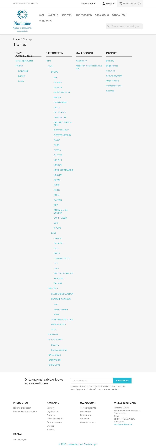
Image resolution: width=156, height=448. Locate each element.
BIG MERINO (60, 112)
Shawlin (55, 345)
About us (110, 70)
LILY (56, 263)
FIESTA (57, 150)
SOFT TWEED (60, 218)
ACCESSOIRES (84, 15)
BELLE (57, 107)
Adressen (84, 418)
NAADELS (53, 15)
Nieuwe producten (24, 60)
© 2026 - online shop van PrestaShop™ (78, 444)
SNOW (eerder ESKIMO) (61, 211)
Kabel (56, 314)
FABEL (57, 145)
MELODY (58, 165)
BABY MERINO (60, 102)
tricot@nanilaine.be (123, 424)
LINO (56, 268)
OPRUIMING (45, 20)
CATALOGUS (102, 15)
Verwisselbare (61, 309)
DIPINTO (58, 238)
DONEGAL (59, 243)
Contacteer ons (113, 85)
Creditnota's (86, 415)
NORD (57, 185)
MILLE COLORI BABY (63, 273)
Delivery (110, 60)
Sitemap (110, 90)
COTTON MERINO (62, 135)
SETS (53, 329)
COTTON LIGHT (61, 130)
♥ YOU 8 (57, 227)
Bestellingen (86, 411)
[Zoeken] (124, 26)
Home (48, 60)
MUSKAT (58, 175)
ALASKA (58, 82)
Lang (53, 232)
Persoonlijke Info (88, 408)
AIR (55, 77)
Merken (19, 65)
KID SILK (58, 160)
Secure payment (114, 75)
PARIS (57, 190)
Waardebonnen (87, 422)
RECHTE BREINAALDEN (62, 294)
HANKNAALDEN (58, 324)
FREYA (57, 253)
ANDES (57, 97)
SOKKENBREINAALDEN (62, 319)
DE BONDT (23, 71)
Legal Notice (112, 65)
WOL (41, 15)
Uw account (88, 402)
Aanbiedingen (20, 439)
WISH (56, 223)
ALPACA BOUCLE (62, 92)
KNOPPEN (67, 15)
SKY (56, 205)
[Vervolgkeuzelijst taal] (88, 3)
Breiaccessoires (59, 350)
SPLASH (58, 283)
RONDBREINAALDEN (61, 299)
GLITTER (58, 155)
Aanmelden (81, 60)
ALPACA (58, 87)
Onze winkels (112, 80)
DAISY (57, 140)
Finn (56, 248)
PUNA (57, 195)
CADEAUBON (119, 15)
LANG (21, 81)
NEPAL (57, 180)
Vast (56, 304)
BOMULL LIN (60, 117)
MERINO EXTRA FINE (63, 170)
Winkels (50, 429)
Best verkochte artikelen (25, 411)
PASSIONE (59, 278)
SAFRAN (58, 200)
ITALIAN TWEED (61, 258)
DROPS (21, 76)
